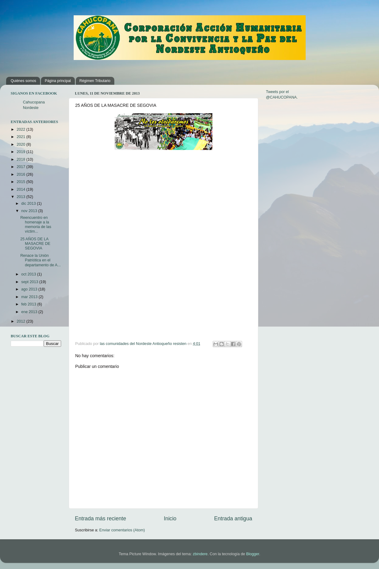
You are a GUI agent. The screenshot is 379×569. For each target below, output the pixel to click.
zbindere (200, 554)
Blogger (252, 554)
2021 (21, 137)
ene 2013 (30, 312)
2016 (21, 174)
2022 (21, 129)
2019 (21, 152)
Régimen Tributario (94, 81)
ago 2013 (30, 289)
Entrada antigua (233, 518)
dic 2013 (29, 203)
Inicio (170, 518)
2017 (21, 167)
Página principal (58, 81)
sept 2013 (30, 282)
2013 (21, 197)
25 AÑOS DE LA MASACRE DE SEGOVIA (35, 243)
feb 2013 (29, 304)
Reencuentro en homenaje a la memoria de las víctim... (35, 224)
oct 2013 (29, 274)
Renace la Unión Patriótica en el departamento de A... (40, 260)
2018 (21, 159)
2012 (21, 321)
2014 (21, 189)
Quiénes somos (23, 81)
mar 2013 (30, 297)
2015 (21, 182)
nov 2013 (29, 211)
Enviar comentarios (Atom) (122, 530)
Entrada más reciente (100, 518)
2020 (21, 144)
